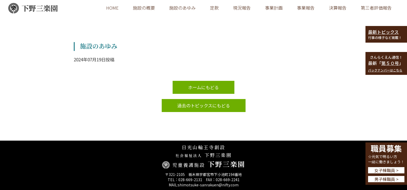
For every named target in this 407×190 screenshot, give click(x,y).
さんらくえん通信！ (386, 57)
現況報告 (242, 7)
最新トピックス (383, 32)
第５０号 (390, 63)
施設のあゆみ (182, 7)
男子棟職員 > (386, 179)
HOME (112, 7)
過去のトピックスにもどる (203, 105)
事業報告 (306, 7)
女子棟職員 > (386, 170)
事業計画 (274, 7)
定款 (214, 7)
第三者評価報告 (376, 7)
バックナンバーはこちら (385, 70)
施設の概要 (144, 7)
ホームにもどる (203, 87)
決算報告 (338, 7)
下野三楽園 (33, 8)
